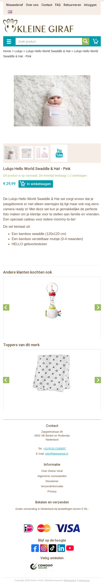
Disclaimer (52, 481)
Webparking (70, 580)
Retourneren (72, 5)
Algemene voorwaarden (52, 476)
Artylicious (84, 580)
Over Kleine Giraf (52, 471)
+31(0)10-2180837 (54, 448)
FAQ (58, 5)
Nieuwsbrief (14, 5)
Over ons (32, 5)
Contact (46, 5)
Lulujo (18, 51)
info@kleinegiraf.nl (56, 453)
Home (7, 51)
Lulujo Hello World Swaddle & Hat (48, 51)
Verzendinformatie (52, 486)
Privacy (52, 491)
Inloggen (90, 5)
